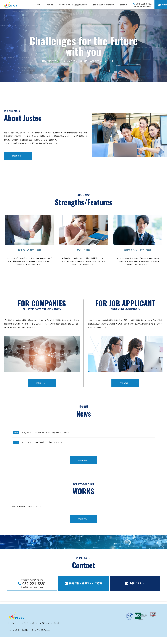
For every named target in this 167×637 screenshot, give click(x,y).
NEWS (16, 432)
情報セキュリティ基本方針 (50, 623)
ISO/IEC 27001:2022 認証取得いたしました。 (53, 432)
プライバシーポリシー (30, 623)
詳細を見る (16, 156)
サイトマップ (14, 623)
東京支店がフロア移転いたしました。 (50, 442)
